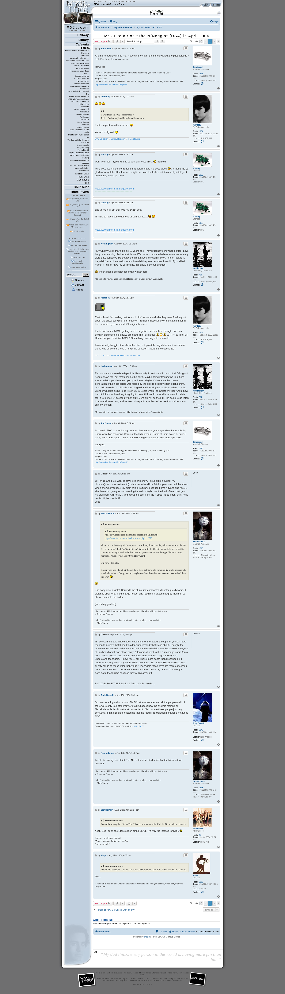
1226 (201, 74)
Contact (77, 284)
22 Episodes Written (79, 245)
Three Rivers (79, 191)
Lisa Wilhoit (84, 119)
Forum (122, 4)
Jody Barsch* (199, 723)
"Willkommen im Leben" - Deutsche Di (79, 87)
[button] (201, 41)
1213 (201, 548)
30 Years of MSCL (79, 241)
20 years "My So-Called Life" (79, 220)
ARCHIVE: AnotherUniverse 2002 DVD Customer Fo (78, 100)
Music (86, 73)
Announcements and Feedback (77, 50)
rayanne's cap (79, 257)
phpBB (147, 937)
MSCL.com (99, 4)
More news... (79, 231)
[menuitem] (113, 21)
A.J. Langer (84, 117)
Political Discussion (81, 84)
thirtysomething (83, 148)
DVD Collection (101, 139)
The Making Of (83, 150)
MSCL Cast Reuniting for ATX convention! (79, 226)
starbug (196, 168)
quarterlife (85, 142)
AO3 (142, 726)
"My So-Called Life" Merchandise (81, 169)
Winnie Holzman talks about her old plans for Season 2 (78, 213)
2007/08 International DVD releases (79, 161)
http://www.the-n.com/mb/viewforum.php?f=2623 (128, 538)
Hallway (83, 35)
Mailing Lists (82, 173)
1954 (201, 131)
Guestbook (83, 179)
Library (83, 39)
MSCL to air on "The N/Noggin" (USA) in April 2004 (156, 36)
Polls (86, 182)
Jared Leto (85, 107)
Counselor (81, 187)
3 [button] (214, 41)
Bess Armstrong (83, 127)
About (77, 289)
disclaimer (177, 980)
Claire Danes (84, 104)
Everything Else (83, 81)
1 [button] (205, 41)
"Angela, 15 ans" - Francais (78, 96)
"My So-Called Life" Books (79, 153)
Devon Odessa (83, 122)
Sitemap (77, 280)
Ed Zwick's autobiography (77, 262)
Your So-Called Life (81, 79)
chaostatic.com (133, 139)
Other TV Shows (82, 68)
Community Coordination (79, 63)
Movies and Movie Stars (79, 71)
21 (200, 835)
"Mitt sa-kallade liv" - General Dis (78, 92)
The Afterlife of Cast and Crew (77, 61)
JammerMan (198, 829)
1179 (201, 730)
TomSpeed (198, 67)
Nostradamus (199, 542)
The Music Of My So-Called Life (78, 136)
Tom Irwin (85, 125)
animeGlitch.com (118, 139)
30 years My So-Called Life (79, 200)
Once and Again (83, 145)
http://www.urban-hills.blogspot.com (114, 188)
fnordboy (197, 125)
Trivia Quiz (83, 176)
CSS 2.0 (148, 984)
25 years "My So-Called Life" (79, 206)
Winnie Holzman (82, 114)
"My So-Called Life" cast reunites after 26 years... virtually (78, 251)
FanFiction (85, 56)
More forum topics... (79, 267)
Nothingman (198, 268)
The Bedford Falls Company (78, 140)
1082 (201, 175)
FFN (136, 726)
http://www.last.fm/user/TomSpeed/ (111, 84)
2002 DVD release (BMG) (79, 165)
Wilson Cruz (84, 112)
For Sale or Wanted (81, 66)
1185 (201, 882)
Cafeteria (111, 4)
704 (200, 275)
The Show (85, 53)
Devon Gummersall (81, 109)
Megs (195, 875)
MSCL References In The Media (79, 131)
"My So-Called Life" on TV (79, 58)
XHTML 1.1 (138, 984)
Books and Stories (82, 76)
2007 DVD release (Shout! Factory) (79, 156)
